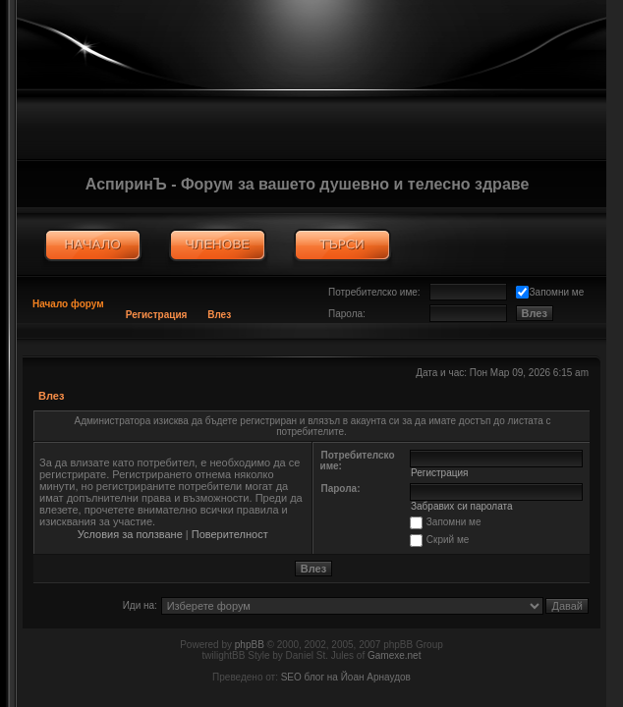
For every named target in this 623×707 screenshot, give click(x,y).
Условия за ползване (130, 534)
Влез (219, 314)
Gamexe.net (394, 655)
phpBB (249, 644)
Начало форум (68, 304)
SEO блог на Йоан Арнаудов (346, 677)
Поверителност (230, 534)
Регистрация (157, 314)
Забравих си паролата (462, 506)
